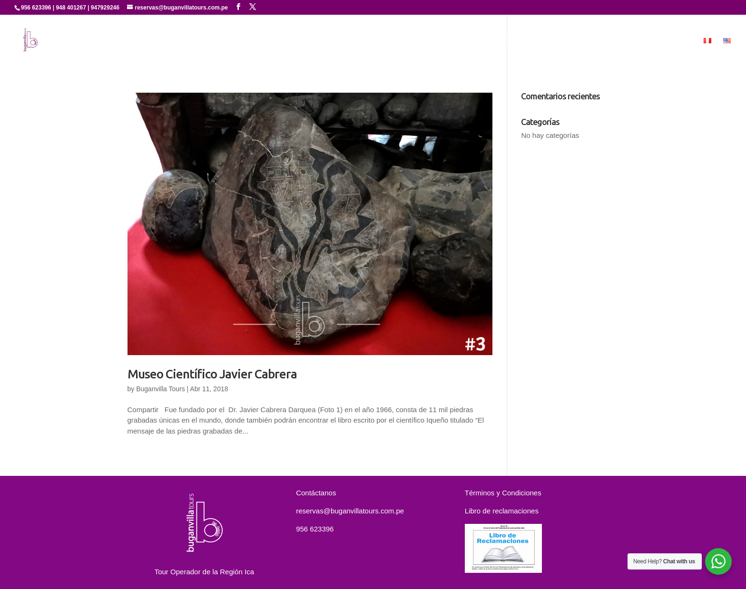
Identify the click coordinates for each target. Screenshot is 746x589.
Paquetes (585, 41)
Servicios (476, 41)
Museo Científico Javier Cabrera (212, 374)
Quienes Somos (422, 41)
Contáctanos (637, 41)
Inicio (374, 41)
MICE (682, 41)
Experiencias (525, 41)
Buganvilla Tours (160, 389)
